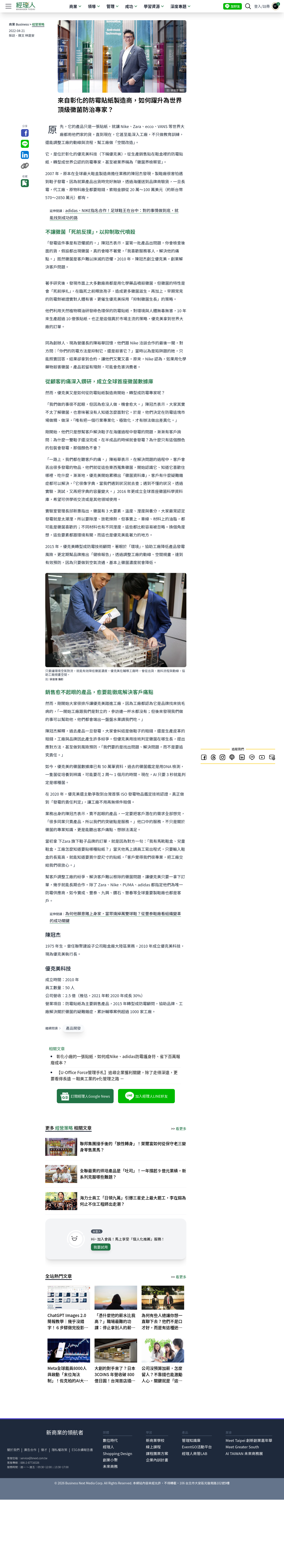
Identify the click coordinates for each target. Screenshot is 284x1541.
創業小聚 (110, 1460)
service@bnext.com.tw (33, 1458)
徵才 (44, 1449)
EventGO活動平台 (197, 1446)
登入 (257, 6)
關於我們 (13, 1449)
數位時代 (110, 1440)
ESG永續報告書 (82, 1449)
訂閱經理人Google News (85, 1096)
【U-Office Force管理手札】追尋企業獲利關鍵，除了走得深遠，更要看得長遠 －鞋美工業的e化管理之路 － (114, 1075)
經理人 (108, 1446)
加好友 (232, 6)
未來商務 (110, 1466)
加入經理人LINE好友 (146, 1096)
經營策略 (38, 24)
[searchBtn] (248, 6)
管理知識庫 (191, 1440)
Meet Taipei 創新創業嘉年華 (249, 1440)
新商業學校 (155, 1440)
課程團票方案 (157, 1453)
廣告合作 (30, 1449)
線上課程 (153, 1446)
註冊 (266, 6)
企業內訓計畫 (157, 1460)
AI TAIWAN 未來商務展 (244, 1453)
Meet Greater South (242, 1446)
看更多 (181, 1128)
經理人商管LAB (194, 1453)
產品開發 (73, 1028)
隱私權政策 (59, 1449)
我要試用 (101, 1247)
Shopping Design (117, 1453)
